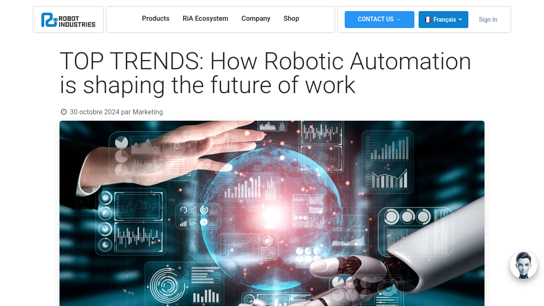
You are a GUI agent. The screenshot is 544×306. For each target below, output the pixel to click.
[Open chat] (523, 265)
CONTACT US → (379, 19)
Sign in (488, 19)
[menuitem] (156, 18)
